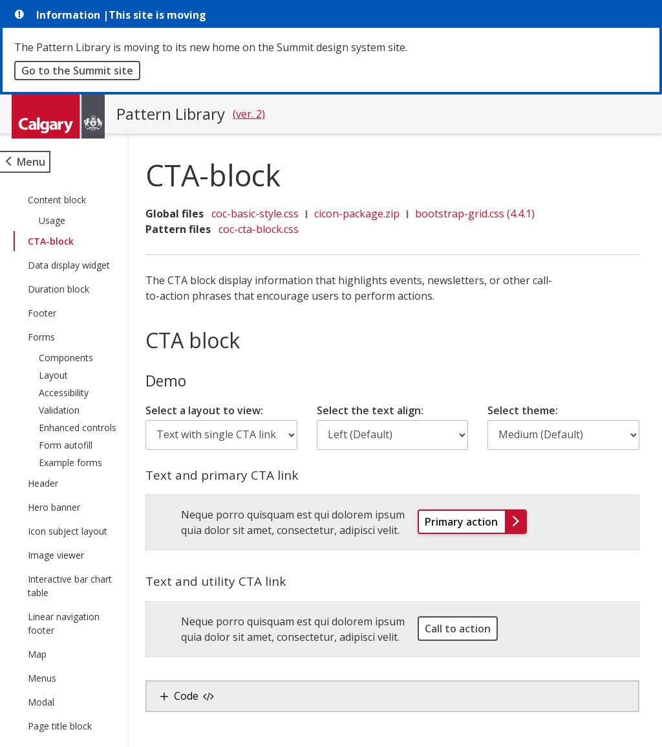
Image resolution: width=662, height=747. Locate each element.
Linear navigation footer (64, 623)
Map (37, 654)
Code (201, 696)
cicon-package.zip (364, 213)
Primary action (479, 521)
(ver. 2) (249, 114)
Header (43, 483)
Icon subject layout (67, 531)
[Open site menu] (25, 162)
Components (66, 357)
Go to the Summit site (77, 70)
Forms (41, 337)
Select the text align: (374, 410)
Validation (59, 410)
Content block (57, 200)
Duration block (58, 289)
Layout (53, 375)
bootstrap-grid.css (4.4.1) (482, 213)
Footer (42, 313)
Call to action (461, 628)
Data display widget (69, 265)
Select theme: (524, 410)
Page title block (60, 726)
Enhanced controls (77, 427)
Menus (42, 678)
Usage (52, 220)
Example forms (70, 462)
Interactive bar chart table (70, 586)
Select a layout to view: (211, 410)
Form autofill (65, 445)
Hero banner (54, 507)
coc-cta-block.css (266, 229)
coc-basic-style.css (262, 213)
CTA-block (51, 241)
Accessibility (64, 392)
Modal (41, 702)
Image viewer (56, 555)
